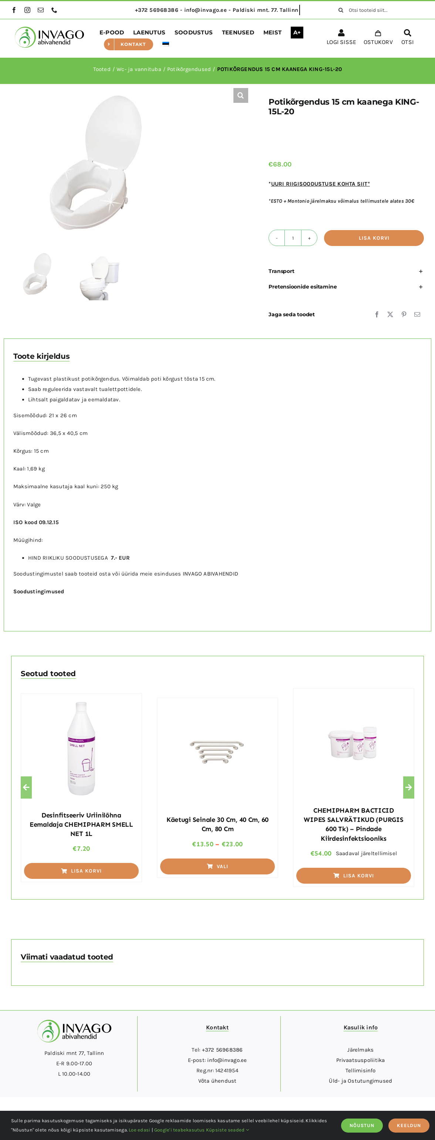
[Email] (417, 314)
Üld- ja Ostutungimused (360, 1080)
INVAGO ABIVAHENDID (210, 573)
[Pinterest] (404, 314)
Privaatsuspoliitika (360, 1060)
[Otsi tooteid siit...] (378, 10)
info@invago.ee (227, 1060)
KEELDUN (409, 1125)
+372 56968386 (222, 1049)
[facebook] (14, 10)
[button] (240, 95)
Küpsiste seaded (227, 1130)
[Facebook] (377, 314)
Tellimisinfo (360, 1070)
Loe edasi (139, 1130)
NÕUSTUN (362, 1125)
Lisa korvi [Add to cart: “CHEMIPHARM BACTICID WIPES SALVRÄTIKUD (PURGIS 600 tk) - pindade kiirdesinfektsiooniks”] (353, 876)
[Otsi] (340, 10)
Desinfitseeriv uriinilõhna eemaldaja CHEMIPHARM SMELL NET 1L (81, 824)
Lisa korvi (374, 238)
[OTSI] (407, 38)
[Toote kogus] (293, 238)
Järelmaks (360, 1049)
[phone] (54, 10)
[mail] (41, 10)
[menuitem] (165, 44)
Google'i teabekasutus (179, 1130)
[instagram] (27, 10)
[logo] (49, 29)
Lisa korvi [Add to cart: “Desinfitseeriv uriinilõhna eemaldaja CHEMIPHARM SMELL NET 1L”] (81, 871)
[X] (390, 314)
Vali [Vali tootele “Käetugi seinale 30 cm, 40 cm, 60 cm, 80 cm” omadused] (217, 866)
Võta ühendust (217, 1080)
